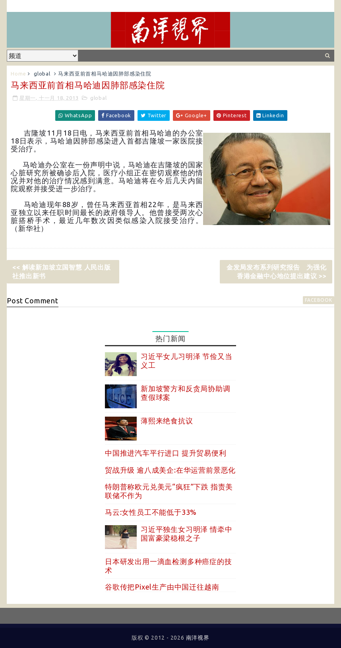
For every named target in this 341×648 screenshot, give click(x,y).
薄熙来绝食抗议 (167, 421)
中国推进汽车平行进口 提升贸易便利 (166, 453)
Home (18, 73)
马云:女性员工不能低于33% (151, 512)
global (42, 73)
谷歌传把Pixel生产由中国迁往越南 (162, 587)
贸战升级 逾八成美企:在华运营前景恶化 (170, 470)
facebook (318, 300)
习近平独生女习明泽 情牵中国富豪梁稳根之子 (186, 533)
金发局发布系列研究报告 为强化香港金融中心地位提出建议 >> (277, 271)
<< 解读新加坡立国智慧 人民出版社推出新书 (61, 271)
